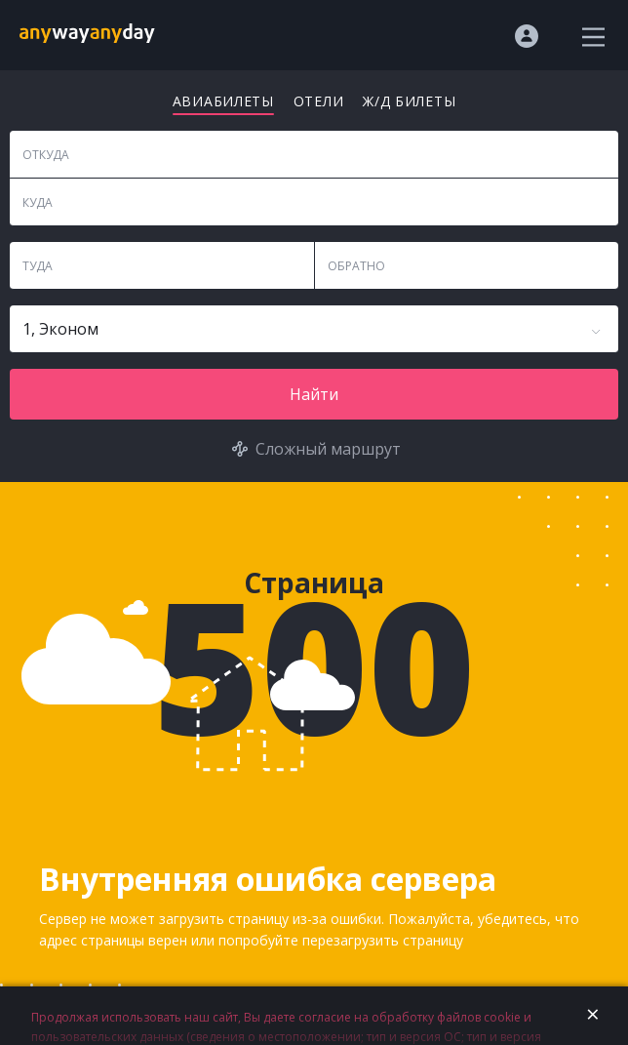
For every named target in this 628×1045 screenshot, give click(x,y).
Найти (314, 394)
